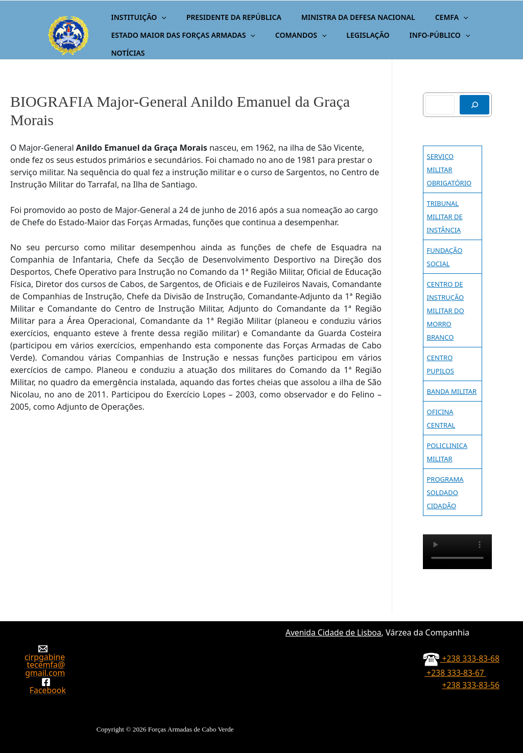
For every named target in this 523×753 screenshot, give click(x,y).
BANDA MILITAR (452, 391)
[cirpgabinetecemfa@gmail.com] (43, 656)
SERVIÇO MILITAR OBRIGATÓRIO (449, 169)
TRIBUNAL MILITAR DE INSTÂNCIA (445, 216)
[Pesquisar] (474, 104)
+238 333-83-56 (469, 681)
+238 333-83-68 (460, 654)
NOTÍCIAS (125, 53)
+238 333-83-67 (469, 668)
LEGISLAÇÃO (353, 35)
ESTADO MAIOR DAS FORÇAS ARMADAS (180, 35)
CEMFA (431, 17)
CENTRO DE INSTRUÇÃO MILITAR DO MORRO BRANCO (445, 310)
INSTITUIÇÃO (135, 17)
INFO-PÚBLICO (420, 35)
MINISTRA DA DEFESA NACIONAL (344, 17)
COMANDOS (292, 35)
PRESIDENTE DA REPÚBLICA (225, 17)
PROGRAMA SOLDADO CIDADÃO (445, 492)
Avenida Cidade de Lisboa (332, 624)
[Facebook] (46, 686)
